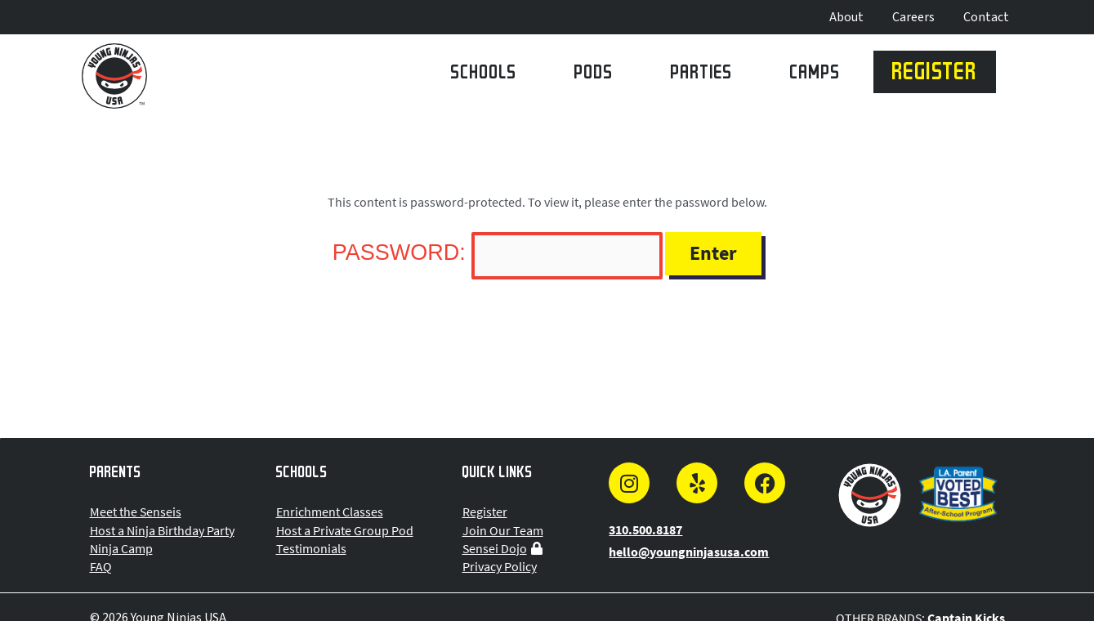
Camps (815, 75)
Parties (702, 75)
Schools (484, 75)
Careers (913, 17)
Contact (986, 17)
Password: (497, 252)
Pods (594, 75)
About (846, 17)
